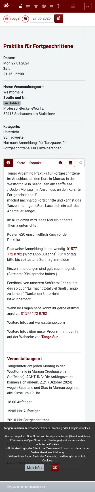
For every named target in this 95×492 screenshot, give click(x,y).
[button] (87, 6)
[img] (58, 18)
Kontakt (35, 163)
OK (55, 468)
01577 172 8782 (34, 313)
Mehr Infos (34, 468)
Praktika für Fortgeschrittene (38, 46)
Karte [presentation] (21, 163)
